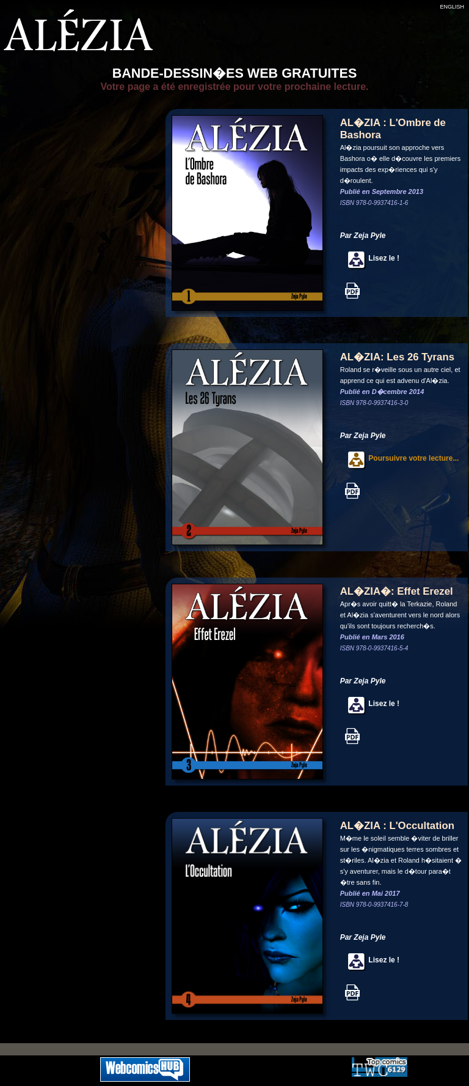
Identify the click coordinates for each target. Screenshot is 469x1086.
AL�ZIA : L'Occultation (397, 825)
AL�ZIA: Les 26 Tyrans (397, 357)
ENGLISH (452, 7)
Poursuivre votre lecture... (399, 458)
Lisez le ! (369, 258)
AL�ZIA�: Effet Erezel (396, 591)
